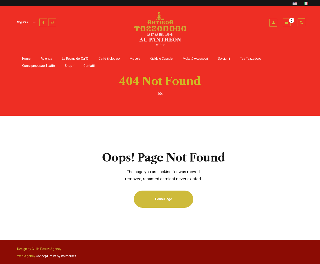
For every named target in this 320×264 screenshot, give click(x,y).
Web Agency (26, 256)
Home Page (163, 199)
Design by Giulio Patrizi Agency (39, 249)
